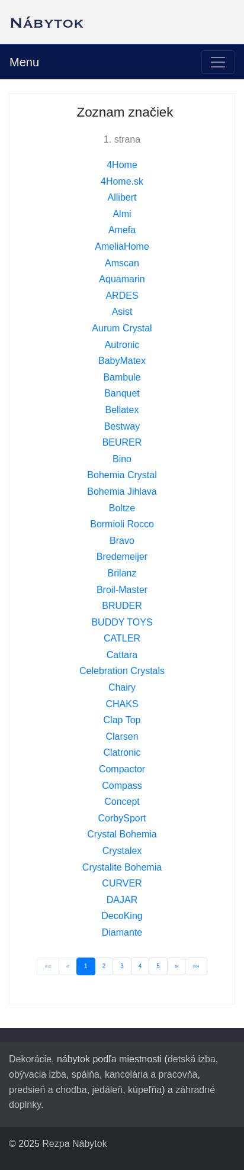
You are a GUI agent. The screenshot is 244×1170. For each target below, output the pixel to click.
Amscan (122, 263)
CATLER (122, 638)
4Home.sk (122, 181)
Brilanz (122, 573)
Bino (122, 459)
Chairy (122, 687)
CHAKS (121, 704)
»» (195, 966)
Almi (122, 214)
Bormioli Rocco (122, 524)
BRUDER (122, 606)
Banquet (122, 393)
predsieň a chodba (48, 1090)
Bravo (122, 541)
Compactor (122, 769)
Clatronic (121, 752)
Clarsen (121, 736)
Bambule (121, 377)
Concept (122, 802)
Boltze (122, 508)
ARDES (121, 296)
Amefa (122, 230)
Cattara (122, 655)
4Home (122, 165)
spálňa (85, 1074)
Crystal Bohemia (121, 834)
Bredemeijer (122, 557)
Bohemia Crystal (121, 475)
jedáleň (107, 1090)
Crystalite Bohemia (122, 867)
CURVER (122, 883)
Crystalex (122, 851)
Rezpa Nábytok (74, 1144)
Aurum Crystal (122, 328)
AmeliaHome (122, 246)
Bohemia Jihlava (121, 491)
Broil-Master (122, 590)
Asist (122, 312)
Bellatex (122, 410)
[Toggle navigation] (218, 62)
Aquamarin (122, 279)
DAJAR (122, 900)
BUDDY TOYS (121, 622)
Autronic (122, 345)
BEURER (122, 442)
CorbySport (122, 818)
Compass (122, 786)
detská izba (192, 1059)
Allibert (122, 197)
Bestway (122, 426)
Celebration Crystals (122, 671)
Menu (24, 62)
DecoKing (121, 916)
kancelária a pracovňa (151, 1074)
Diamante (122, 932)
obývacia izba (37, 1074)
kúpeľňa (145, 1090)
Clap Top (122, 720)
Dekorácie (30, 1059)
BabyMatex (122, 361)
